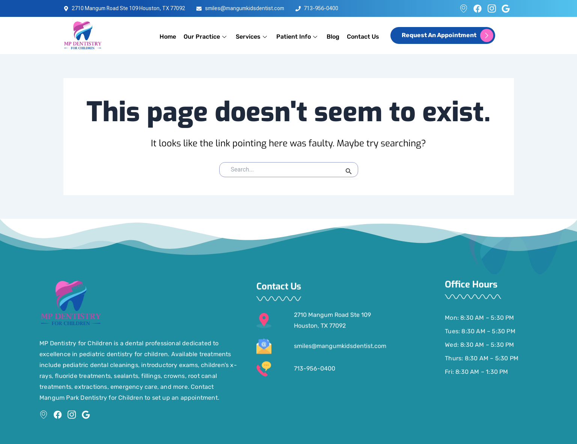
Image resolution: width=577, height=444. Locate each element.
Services (252, 36)
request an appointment (447, 35)
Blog (333, 36)
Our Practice (206, 36)
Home (168, 36)
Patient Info (297, 36)
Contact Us (363, 36)
